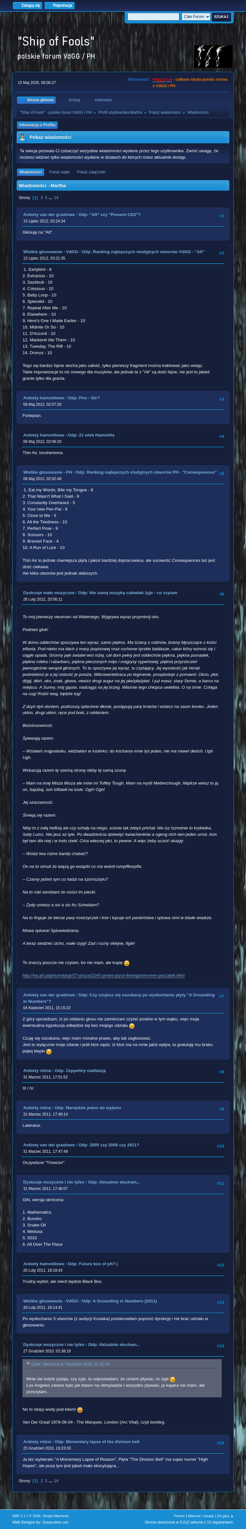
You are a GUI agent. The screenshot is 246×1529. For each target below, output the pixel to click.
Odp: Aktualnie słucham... (114, 1182)
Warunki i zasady (201, 1516)
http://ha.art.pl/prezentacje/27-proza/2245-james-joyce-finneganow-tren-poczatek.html (103, 975)
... (51, 197)
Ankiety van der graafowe (49, 214)
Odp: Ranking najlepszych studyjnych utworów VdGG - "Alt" (143, 251)
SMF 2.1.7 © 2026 (26, 1516)
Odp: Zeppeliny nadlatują (80, 1070)
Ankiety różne (37, 1070)
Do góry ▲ (225, 1516)
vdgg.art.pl (162, 79)
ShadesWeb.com (55, 1522)
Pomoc (179, 1516)
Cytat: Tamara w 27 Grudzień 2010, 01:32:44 (70, 1364)
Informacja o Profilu (37, 125)
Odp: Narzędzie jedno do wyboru (88, 1107)
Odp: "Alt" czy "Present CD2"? (109, 214)
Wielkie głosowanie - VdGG (50, 251)
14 (56, 197)
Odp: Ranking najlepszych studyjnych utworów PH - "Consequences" (146, 472)
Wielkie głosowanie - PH (47, 472)
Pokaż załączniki (91, 172)
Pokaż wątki (59, 172)
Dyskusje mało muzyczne (49, 592)
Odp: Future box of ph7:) (93, 1263)
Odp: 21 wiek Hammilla (91, 435)
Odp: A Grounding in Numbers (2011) (119, 1301)
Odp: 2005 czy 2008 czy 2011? (108, 1145)
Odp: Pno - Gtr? (84, 397)
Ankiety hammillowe (43, 397)
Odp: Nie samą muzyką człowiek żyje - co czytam (127, 592)
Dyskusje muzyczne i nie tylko (53, 1182)
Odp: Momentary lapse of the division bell (97, 1441)
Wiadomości (30, 172)
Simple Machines (56, 1516)
